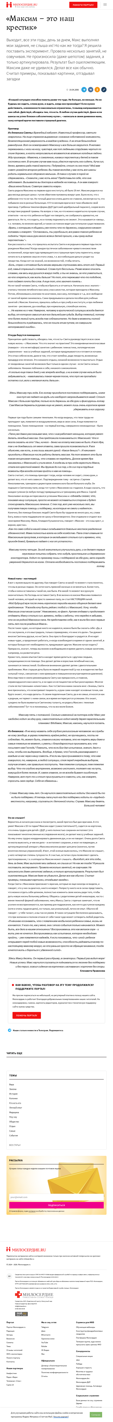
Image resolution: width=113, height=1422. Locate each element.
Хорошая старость (84, 1367)
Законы (12, 1089)
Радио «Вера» (12, 1377)
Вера (11, 1084)
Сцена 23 (10, 1385)
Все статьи (15, 1145)
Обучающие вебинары (85, 1327)
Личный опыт (15, 1107)
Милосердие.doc (83, 1378)
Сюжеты (9, 1342)
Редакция (10, 1331)
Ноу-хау (13, 1116)
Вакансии (10, 1338)
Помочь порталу (26, 1015)
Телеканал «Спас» (13, 1381)
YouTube (44, 1342)
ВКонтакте (45, 1335)
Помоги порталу (83, 4)
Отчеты (44, 1376)
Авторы (9, 1335)
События (13, 1135)
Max (43, 1354)
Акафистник (11, 1373)
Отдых (12, 1126)
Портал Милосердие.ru (15, 1327)
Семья (12, 1130)
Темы (8, 1346)
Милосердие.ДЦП (83, 1382)
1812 (78, 1360)
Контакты (10, 1361)
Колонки (13, 1098)
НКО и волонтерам (14, 1354)
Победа (79, 1364)
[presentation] (56, 1197)
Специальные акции (84, 1356)
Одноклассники (47, 1338)
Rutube (44, 1346)
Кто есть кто (15, 1103)
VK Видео (45, 1350)
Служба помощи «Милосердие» (89, 1407)
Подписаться (56, 1205)
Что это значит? (61, 1416)
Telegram (45, 1327)
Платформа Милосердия (86, 1338)
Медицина (14, 1112)
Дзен (43, 1331)
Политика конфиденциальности (54, 1372)
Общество (14, 1121)
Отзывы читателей (14, 1350)
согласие (32, 1211)
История (13, 1093)
